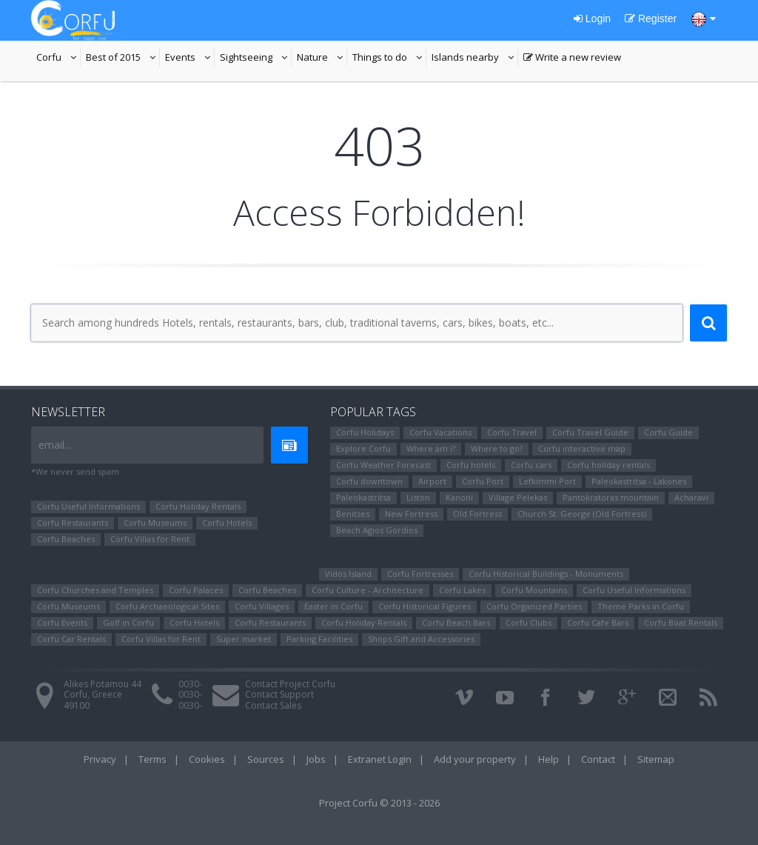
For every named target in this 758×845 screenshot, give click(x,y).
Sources (265, 759)
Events (190, 58)
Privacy (100, 759)
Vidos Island (348, 573)
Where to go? (497, 448)
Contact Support (279, 694)
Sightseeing (256, 58)
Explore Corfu (363, 448)
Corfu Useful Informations (88, 506)
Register (651, 18)
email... (54, 445)
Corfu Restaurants (72, 522)
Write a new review (572, 58)
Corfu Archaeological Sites (167, 606)
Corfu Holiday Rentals (198, 506)
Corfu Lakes (462, 589)
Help (548, 759)
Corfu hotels (470, 464)
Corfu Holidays (365, 432)
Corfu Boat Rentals (680, 622)
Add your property (475, 759)
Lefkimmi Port (547, 481)
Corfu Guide (668, 432)
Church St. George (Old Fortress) (581, 513)
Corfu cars (531, 464)
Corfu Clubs (528, 622)
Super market (243, 638)
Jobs (316, 759)
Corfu (58, 58)
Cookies (207, 759)
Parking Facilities (319, 638)
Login (592, 18)
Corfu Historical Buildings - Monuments (546, 573)
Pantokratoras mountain (611, 497)
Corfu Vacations (440, 432)
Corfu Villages (262, 606)
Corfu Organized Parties (534, 606)
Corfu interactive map (581, 448)
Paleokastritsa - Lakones (638, 481)
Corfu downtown (369, 481)
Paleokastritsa (363, 497)
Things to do (389, 58)
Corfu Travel (512, 432)
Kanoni (459, 497)
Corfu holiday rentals (608, 464)
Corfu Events (62, 622)
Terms (152, 759)
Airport (432, 481)
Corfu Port (482, 481)
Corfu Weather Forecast (383, 464)
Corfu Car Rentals (71, 638)
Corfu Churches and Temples (95, 589)
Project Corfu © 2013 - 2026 (379, 802)
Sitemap (655, 759)
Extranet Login (380, 759)
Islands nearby (475, 58)
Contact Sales (273, 705)
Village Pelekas (518, 497)
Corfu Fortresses (420, 573)
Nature (322, 58)
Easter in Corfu (333, 606)
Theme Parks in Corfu (640, 606)
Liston (418, 497)
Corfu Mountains (534, 589)
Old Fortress (477, 513)
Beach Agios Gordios (376, 529)
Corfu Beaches (66, 538)
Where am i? (430, 448)
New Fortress (411, 513)
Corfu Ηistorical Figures (424, 606)
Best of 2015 (123, 58)
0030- (190, 684)
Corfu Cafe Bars (597, 622)
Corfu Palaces (196, 589)
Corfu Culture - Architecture (367, 589)
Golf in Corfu (128, 622)
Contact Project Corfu (290, 684)
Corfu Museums (155, 522)
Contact (598, 759)
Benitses (352, 513)
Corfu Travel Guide (590, 432)
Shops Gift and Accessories (421, 638)
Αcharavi (691, 497)
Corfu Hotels (227, 522)
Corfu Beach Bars (456, 622)
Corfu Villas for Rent (150, 538)
